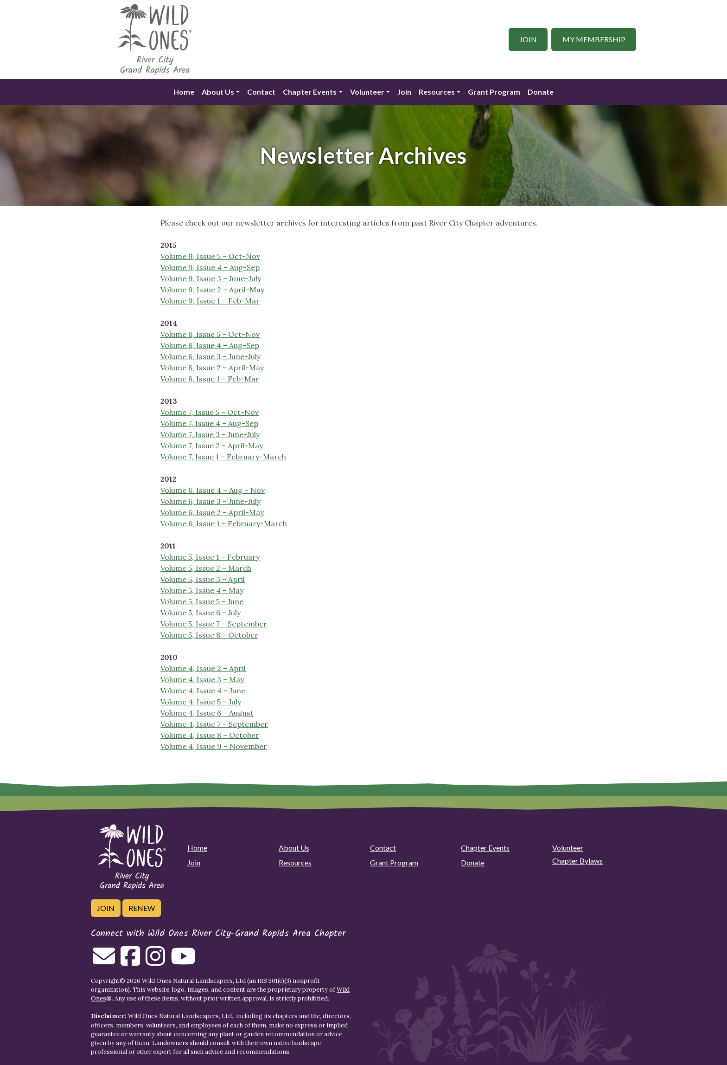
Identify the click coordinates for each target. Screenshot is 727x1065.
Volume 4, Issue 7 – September (214, 724)
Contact (261, 91)
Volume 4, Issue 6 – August (207, 712)
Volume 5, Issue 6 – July (200, 612)
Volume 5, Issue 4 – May (201, 590)
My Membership (593, 39)
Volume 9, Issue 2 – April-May (212, 289)
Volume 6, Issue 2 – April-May (212, 512)
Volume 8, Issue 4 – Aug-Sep (209, 345)
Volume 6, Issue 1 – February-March (223, 523)
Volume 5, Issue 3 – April (202, 579)
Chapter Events (310, 91)
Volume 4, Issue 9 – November (213, 746)
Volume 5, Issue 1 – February (210, 557)
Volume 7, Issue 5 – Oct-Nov (209, 412)
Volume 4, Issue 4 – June (202, 690)
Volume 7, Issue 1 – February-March (223, 456)
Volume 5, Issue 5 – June (201, 601)
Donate (541, 91)
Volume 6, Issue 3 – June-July (210, 501)
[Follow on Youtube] (183, 961)
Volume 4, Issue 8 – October (209, 735)
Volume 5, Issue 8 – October (209, 634)
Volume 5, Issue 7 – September (213, 623)
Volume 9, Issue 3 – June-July (210, 278)
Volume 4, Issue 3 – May (202, 679)
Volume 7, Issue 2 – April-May (211, 445)
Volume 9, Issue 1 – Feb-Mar (210, 300)
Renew (141, 908)
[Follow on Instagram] (155, 961)
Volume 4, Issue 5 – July (200, 701)
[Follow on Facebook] (130, 961)
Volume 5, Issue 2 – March (205, 568)
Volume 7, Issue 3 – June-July (210, 434)
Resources (437, 91)
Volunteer (367, 91)
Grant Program (494, 91)
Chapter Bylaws (577, 860)
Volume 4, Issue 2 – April (203, 668)
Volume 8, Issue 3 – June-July (210, 356)
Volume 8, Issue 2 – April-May (212, 367)
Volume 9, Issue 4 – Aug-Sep (210, 267)
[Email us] (104, 961)
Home (183, 91)
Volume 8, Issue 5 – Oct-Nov (210, 334)
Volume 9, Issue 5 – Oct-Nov (210, 256)
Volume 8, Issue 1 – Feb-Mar (209, 378)
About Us (218, 91)
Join (528, 39)
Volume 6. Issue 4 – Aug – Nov (212, 490)
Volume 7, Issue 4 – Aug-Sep (209, 423)
